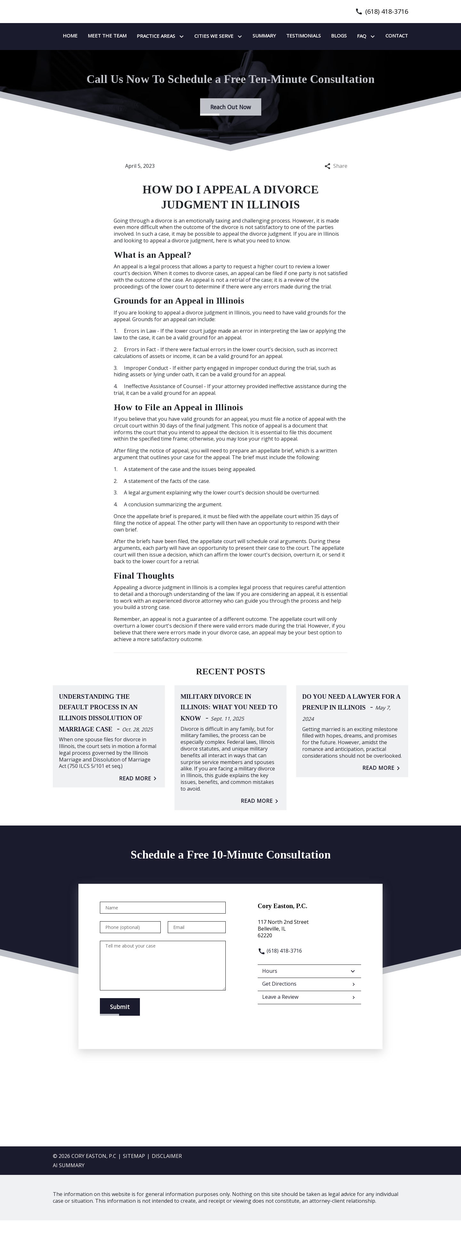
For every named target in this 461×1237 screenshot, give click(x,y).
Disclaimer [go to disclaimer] (167, 1172)
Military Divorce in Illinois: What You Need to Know (229, 724)
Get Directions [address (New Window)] (309, 1001)
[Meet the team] (187, 36)
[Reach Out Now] (230, 123)
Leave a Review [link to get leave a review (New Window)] (309, 1014)
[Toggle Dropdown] (262, 36)
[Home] (150, 36)
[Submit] (120, 1023)
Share (336, 182)
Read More (139, 795)
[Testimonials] (383, 36)
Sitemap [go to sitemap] (134, 1172)
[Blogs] (150, 52)
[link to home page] (93, 44)
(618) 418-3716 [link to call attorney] (386, 11)
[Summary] (344, 36)
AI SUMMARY (69, 1181)
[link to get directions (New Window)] (309, 945)
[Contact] (208, 52)
